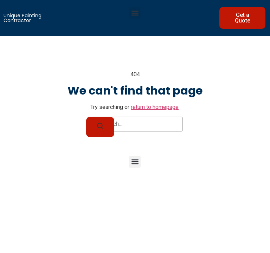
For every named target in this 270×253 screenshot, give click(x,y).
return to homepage (155, 107)
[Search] (100, 127)
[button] (135, 13)
